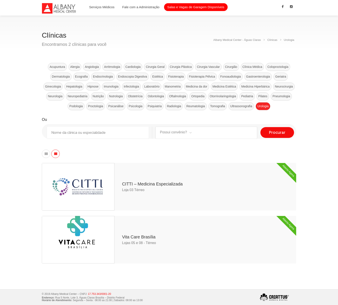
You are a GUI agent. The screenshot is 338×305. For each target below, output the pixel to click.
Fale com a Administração (141, 7)
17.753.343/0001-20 (99, 293)
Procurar (277, 131)
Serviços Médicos (102, 7)
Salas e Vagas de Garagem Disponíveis (195, 7)
